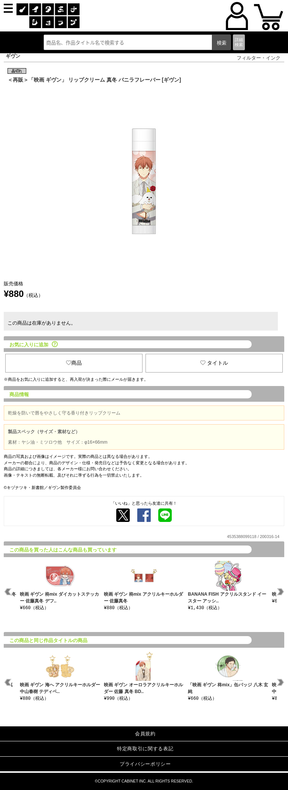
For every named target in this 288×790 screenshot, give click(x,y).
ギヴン (13, 56)
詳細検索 (239, 42)
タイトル (214, 363)
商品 (74, 363)
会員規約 (145, 733)
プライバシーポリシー (145, 764)
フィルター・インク (258, 58)
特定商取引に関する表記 (145, 748)
